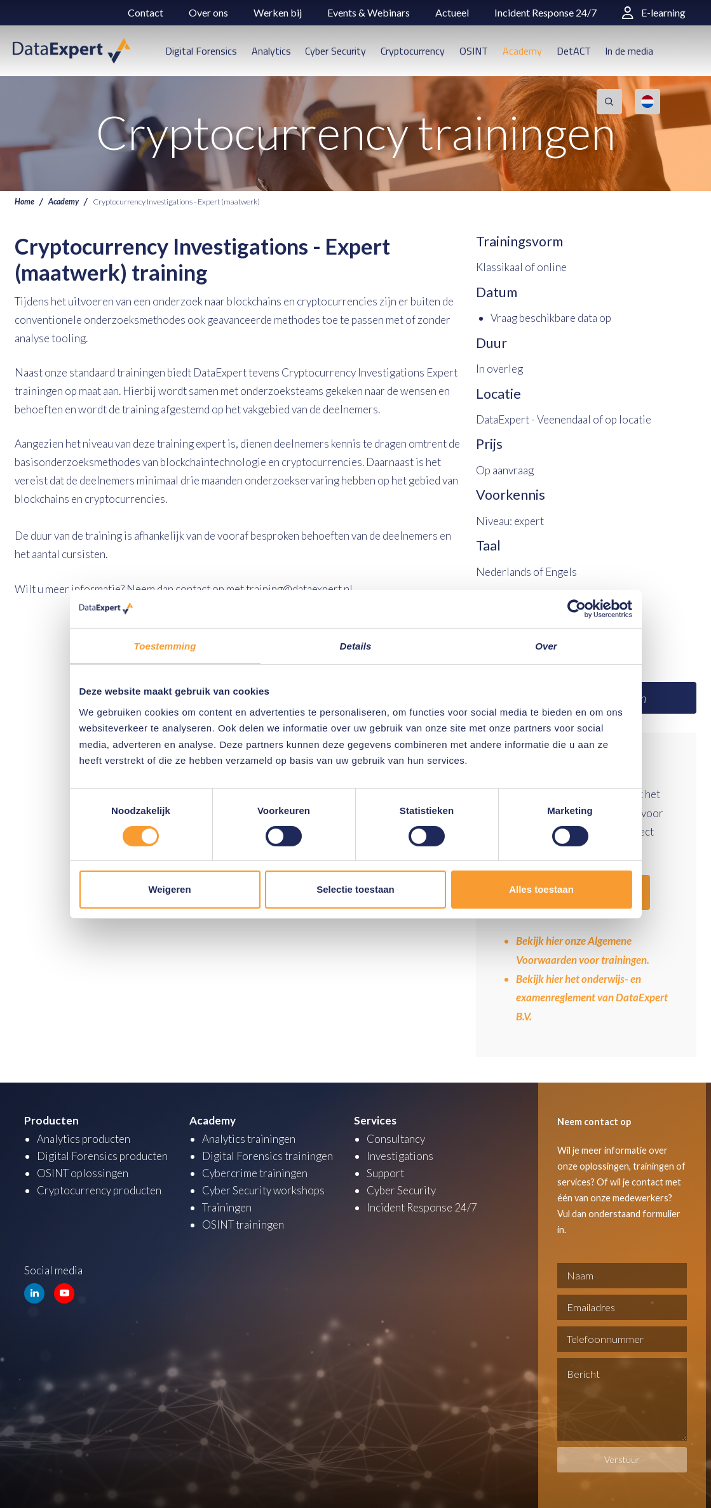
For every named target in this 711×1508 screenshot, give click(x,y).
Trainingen (227, 1204)
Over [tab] (546, 645)
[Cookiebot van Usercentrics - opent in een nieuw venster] (576, 608)
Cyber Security (335, 50)
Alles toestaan (541, 889)
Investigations (400, 1153)
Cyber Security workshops (263, 1187)
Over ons (208, 12)
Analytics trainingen (248, 1136)
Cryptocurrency (413, 50)
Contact (145, 12)
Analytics (271, 50)
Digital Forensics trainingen (267, 1153)
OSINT (473, 50)
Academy (522, 50)
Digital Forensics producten (102, 1153)
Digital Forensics (201, 50)
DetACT (574, 50)
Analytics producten (83, 1136)
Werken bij (278, 12)
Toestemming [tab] (164, 645)
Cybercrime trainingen (255, 1170)
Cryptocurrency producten (99, 1187)
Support (385, 1170)
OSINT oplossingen (83, 1170)
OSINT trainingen (243, 1222)
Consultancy (396, 1136)
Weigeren (169, 889)
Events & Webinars (368, 12)
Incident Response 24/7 (545, 12)
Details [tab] (356, 645)
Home (24, 201)
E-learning (654, 12)
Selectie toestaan (355, 889)
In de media (629, 50)
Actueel (452, 12)
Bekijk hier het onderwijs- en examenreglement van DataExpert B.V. (593, 996)
